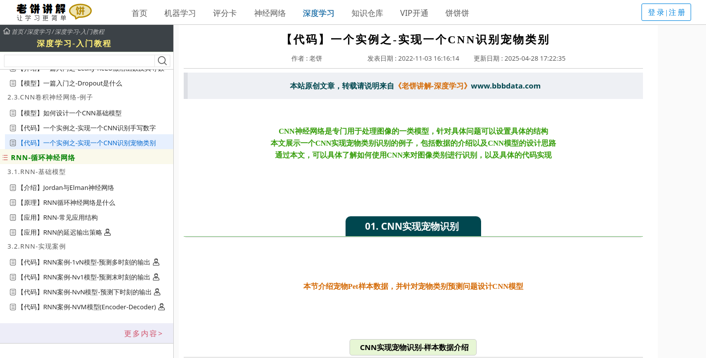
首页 (139, 12)
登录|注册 (667, 12)
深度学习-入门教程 (79, 31)
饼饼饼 (457, 12)
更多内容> (143, 333)
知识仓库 (367, 12)
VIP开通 (414, 12)
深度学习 (319, 12)
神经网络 (270, 12)
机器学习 (180, 12)
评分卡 (225, 12)
